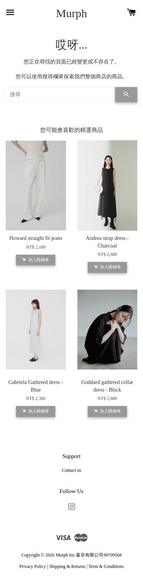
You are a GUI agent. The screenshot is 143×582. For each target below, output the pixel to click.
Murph (71, 13)
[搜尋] (60, 94)
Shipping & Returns (67, 566)
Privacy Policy (32, 566)
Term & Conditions (106, 566)
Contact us (71, 470)
